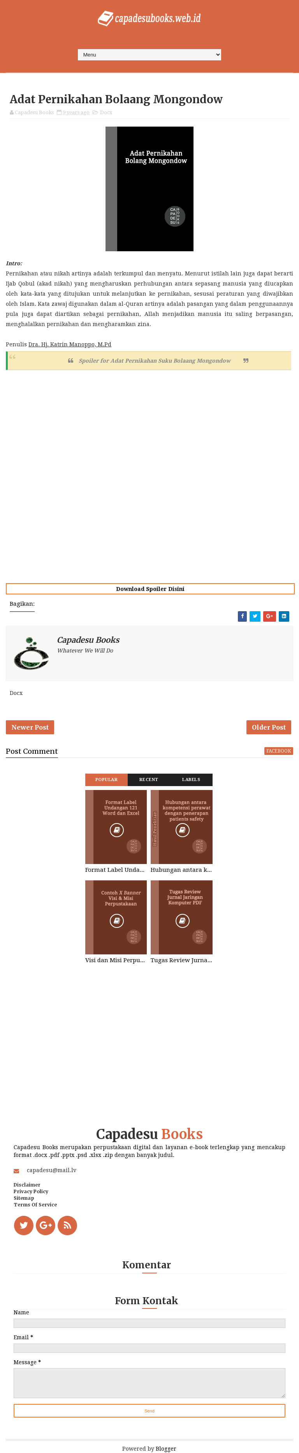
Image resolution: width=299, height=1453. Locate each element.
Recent (148, 779)
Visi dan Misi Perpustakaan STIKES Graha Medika (116, 960)
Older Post (269, 727)
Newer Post (30, 727)
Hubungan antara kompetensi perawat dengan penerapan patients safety (181, 869)
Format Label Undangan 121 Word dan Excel (116, 869)
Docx (106, 112)
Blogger (166, 1449)
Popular (106, 779)
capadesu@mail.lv (51, 1170)
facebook (278, 751)
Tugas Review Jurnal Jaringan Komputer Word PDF (181, 960)
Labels (191, 779)
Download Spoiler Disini (150, 589)
